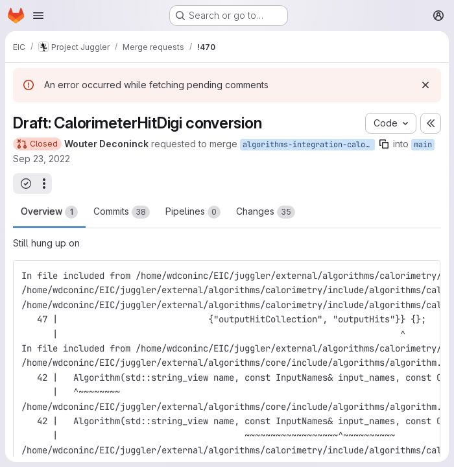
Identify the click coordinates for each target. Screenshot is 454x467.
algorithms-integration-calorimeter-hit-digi (309, 144)
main (423, 144)
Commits (121, 212)
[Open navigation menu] (38, 15)
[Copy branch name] (384, 144)
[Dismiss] (425, 85)
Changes (265, 212)
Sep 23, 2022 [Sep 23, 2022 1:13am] (41, 158)
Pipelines (193, 212)
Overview (49, 212)
